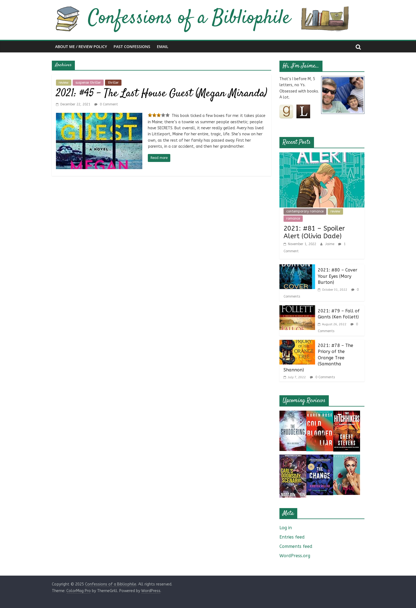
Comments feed (295, 546)
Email (162, 46)
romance (293, 218)
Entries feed (292, 537)
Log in (285, 527)
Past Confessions (132, 46)
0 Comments (322, 377)
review (64, 83)
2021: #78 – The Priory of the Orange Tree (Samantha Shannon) (318, 358)
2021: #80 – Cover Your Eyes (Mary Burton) (337, 276)
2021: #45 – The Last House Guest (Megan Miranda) (161, 94)
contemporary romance (305, 211)
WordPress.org (294, 555)
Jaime (330, 244)
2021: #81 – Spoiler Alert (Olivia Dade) (314, 232)
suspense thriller (88, 83)
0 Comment (106, 104)
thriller (113, 83)
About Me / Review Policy (81, 46)
